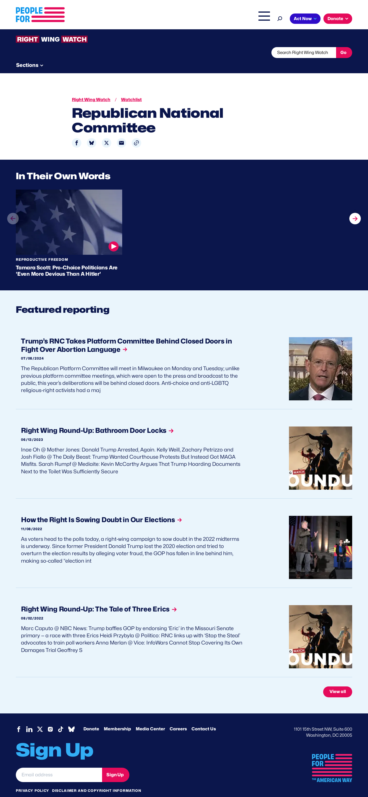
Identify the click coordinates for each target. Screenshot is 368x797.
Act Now (303, 18)
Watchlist (91, 52)
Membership (117, 718)
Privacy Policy (32, 779)
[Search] (280, 18)
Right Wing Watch (204, 19)
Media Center (150, 718)
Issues (168, 19)
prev (13, 218)
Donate (335, 18)
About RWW (125, 52)
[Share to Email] (121, 132)
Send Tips (203, 52)
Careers (178, 718)
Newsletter (164, 52)
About (144, 19)
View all (337, 681)
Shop (260, 19)
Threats (57, 52)
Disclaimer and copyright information (96, 779)
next (355, 207)
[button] (136, 132)
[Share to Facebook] (76, 132)
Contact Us (203, 718)
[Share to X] (106, 132)
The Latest (238, 19)
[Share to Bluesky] (91, 132)
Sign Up (115, 764)
